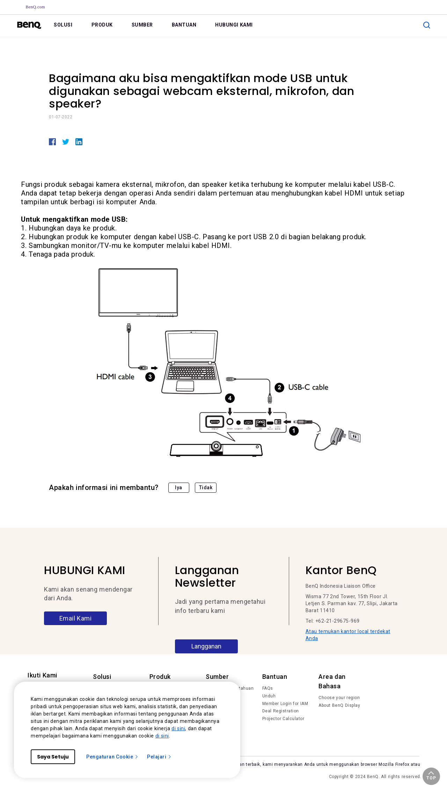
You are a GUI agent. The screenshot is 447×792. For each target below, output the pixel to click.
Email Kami (75, 618)
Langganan (206, 646)
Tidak (206, 487)
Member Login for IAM (285, 703)
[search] (426, 25)
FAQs (267, 688)
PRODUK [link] (102, 25)
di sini (178, 728)
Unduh (269, 696)
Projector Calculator (283, 718)
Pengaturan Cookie (112, 757)
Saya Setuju (53, 756)
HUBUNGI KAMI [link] (234, 25)
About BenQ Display (339, 705)
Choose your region (339, 697)
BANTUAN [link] (184, 25)
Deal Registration (280, 711)
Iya (178, 487)
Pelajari (159, 757)
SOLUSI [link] (63, 25)
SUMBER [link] (142, 25)
